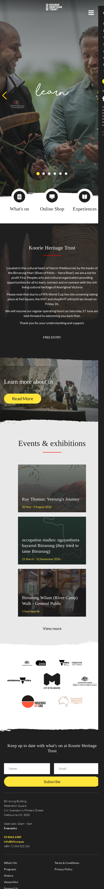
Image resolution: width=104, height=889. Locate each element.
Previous (4, 96)
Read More (22, 398)
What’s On (10, 863)
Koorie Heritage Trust (54, 7)
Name (13, 768)
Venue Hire (11, 882)
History (8, 875)
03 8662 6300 (12, 837)
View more (52, 628)
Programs (10, 869)
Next (99, 96)
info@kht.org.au (14, 841)
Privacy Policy (63, 869)
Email (62, 768)
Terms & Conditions (67, 863)
